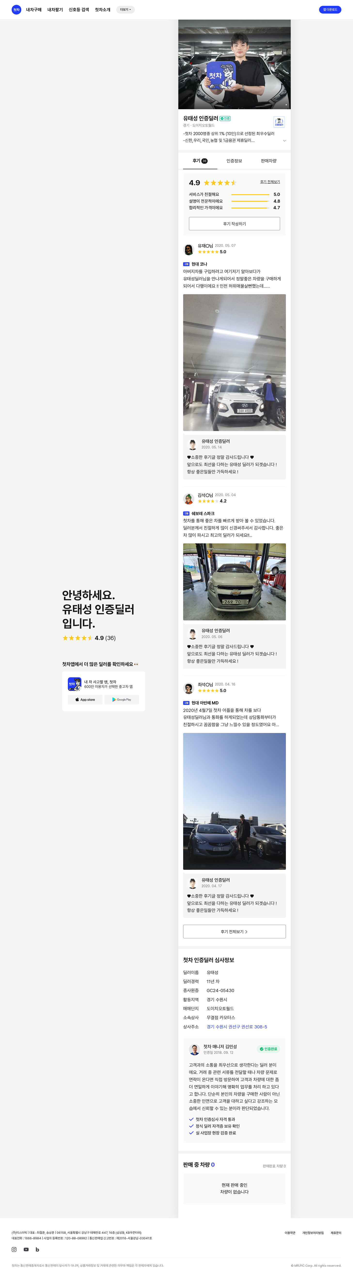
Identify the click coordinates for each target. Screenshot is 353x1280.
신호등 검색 (79, 9)
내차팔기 (55, 9)
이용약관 (290, 1233)
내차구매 (34, 9)
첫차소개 (102, 9)
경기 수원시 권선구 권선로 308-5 (237, 1027)
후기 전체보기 (270, 182)
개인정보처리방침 (313, 1233)
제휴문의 (336, 1233)
